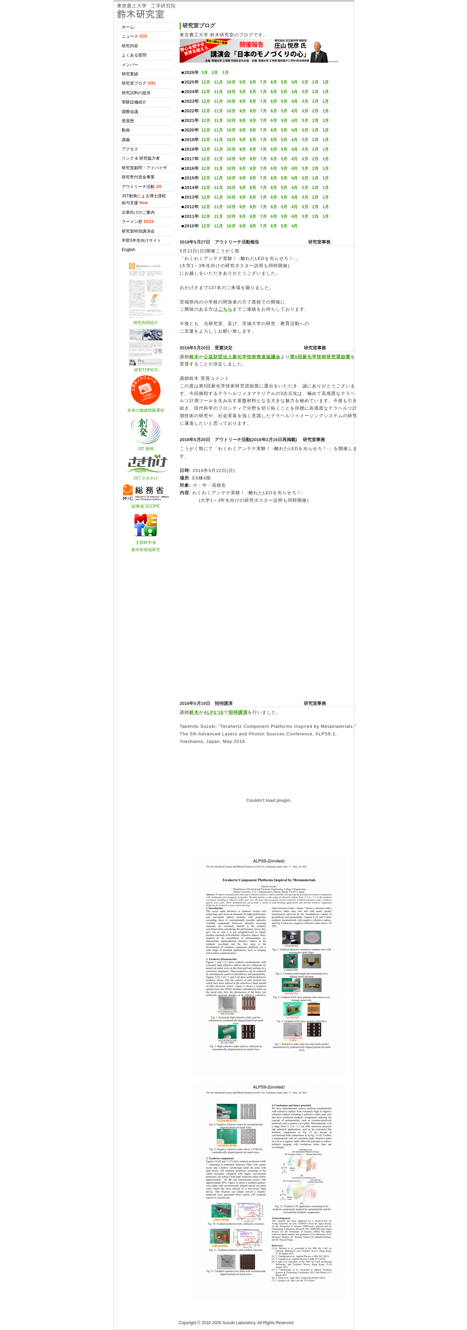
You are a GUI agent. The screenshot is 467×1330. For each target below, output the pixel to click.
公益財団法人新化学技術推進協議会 (242, 356)
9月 (242, 82)
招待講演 (238, 712)
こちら (225, 309)
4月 (294, 82)
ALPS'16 (214, 712)
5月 (284, 82)
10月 (231, 82)
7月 (263, 82)
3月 (204, 72)
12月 (205, 82)
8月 (253, 82)
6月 (274, 82)
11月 (218, 82)
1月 (225, 72)
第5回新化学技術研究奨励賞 (320, 356)
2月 (215, 72)
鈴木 (194, 356)
